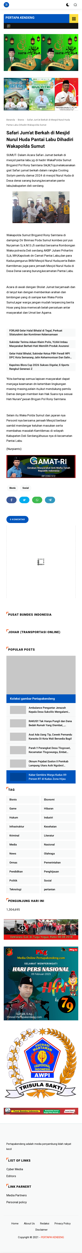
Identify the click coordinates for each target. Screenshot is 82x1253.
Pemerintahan (52, 862)
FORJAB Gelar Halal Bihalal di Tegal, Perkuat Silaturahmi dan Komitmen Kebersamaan (35, 332)
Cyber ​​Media (14, 1169)
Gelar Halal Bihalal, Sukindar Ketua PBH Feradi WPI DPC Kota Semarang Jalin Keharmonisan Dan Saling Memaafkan (40, 356)
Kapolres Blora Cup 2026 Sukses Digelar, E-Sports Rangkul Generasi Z (39, 367)
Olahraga (49, 853)
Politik (13, 880)
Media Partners (16, 1195)
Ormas (13, 862)
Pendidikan (16, 871)
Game (12, 808)
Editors (11, 1176)
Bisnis (21, 119)
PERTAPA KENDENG (20, 17)
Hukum (13, 817)
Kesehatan (50, 826)
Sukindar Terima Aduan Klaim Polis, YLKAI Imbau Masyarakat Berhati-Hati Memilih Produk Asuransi (39, 344)
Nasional (49, 844)
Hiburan (48, 808)
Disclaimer (41, 1229)
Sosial (25, 488)
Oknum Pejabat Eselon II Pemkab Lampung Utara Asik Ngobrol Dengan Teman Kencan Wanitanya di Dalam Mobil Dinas (50, 763)
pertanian (49, 889)
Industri (48, 817)
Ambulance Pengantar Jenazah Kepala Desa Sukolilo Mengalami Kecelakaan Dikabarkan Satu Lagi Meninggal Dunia (48, 710)
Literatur (49, 835)
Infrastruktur (16, 826)
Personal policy (16, 1202)
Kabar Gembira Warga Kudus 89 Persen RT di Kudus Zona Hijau (47, 776)
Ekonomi (49, 799)
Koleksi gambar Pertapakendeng (32, 698)
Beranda (10, 119)
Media (13, 844)
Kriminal (14, 835)
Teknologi (15, 889)
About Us (29, 1223)
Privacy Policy (63, 1223)
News (12, 853)
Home (15, 1223)
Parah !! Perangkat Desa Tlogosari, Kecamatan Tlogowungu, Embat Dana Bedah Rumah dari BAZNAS (49, 750)
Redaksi (44, 1223)
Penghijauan (51, 871)
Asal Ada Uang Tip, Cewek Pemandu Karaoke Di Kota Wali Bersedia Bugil (50, 736)
